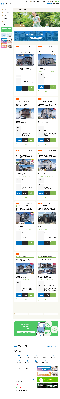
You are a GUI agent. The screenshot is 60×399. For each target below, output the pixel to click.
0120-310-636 (51, 346)
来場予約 (27, 374)
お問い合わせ (28, 370)
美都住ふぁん (28, 368)
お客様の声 (18, 374)
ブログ (17, 379)
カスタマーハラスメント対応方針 (21, 390)
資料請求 (27, 372)
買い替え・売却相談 (19, 381)
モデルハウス (18, 372)
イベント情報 (18, 368)
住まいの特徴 (18, 370)
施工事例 (17, 375)
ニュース (17, 377)
